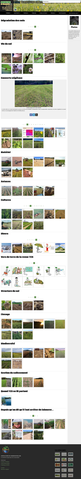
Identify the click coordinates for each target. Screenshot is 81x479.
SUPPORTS (17, 13)
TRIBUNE (34, 13)
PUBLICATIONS (43, 13)
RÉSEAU (53, 13)
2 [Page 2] (28, 205)
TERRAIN (25, 13)
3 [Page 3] (29, 124)
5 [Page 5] (33, 124)
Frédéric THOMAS (5, 461)
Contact (2, 467)
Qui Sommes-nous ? (74, 13)
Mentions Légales (5, 469)
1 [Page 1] (25, 124)
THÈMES (8, 13)
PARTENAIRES (62, 13)
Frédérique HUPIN (5, 465)
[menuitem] (2, 13)
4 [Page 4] (31, 124)
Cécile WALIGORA (5, 463)
